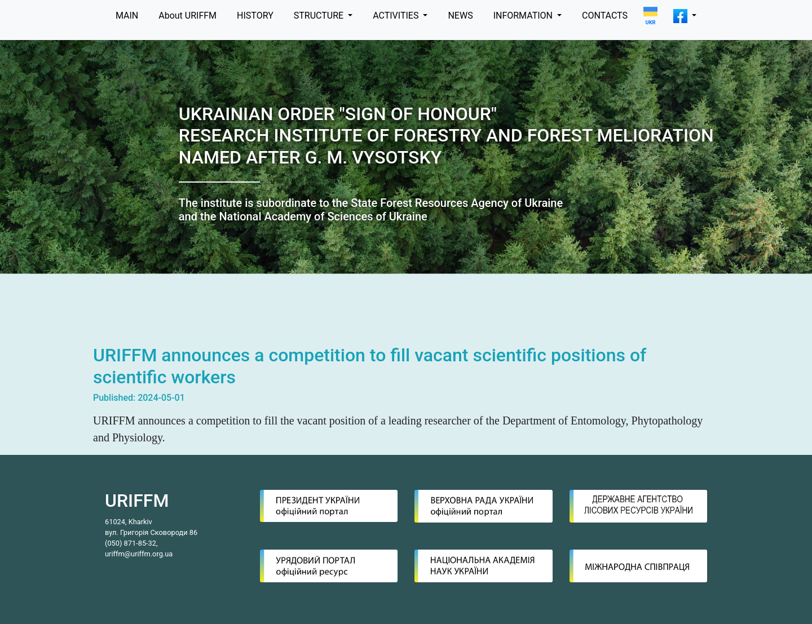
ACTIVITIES (397, 15)
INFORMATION (524, 15)
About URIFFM (187, 15)
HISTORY (255, 15)
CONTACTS (605, 15)
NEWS (460, 15)
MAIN (127, 15)
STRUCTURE (320, 15)
